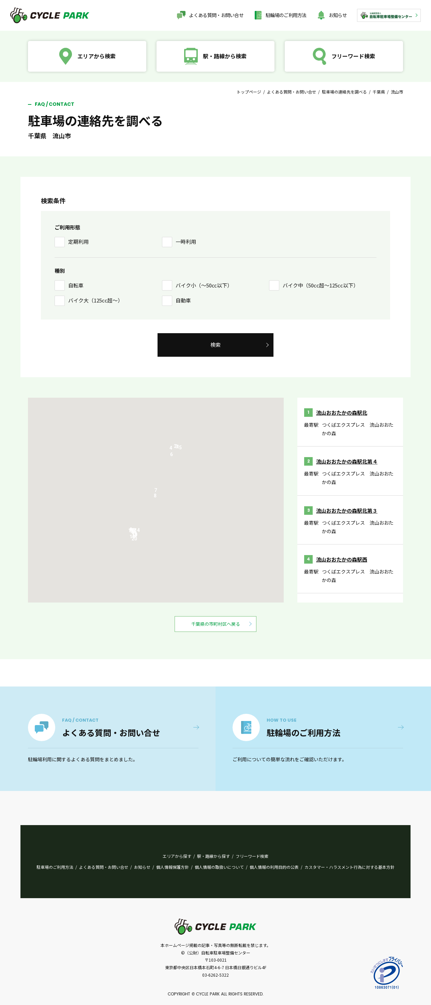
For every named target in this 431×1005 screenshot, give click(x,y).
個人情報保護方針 (172, 867)
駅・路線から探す (213, 856)
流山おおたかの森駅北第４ (346, 461)
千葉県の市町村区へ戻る (215, 624)
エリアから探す (177, 856)
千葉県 (379, 92)
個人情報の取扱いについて (219, 867)
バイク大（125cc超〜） (95, 300)
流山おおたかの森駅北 (341, 412)
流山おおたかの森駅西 (341, 559)
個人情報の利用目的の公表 (274, 867)
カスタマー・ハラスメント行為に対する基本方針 (349, 867)
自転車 (76, 285)
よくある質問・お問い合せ (216, 15)
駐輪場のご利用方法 (286, 15)
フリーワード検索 (252, 856)
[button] (180, 449)
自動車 (183, 300)
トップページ (249, 92)
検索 (215, 344)
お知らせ (338, 15)
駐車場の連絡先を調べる (344, 92)
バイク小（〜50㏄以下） (204, 285)
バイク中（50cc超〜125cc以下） (320, 285)
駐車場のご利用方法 (54, 867)
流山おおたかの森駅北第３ (346, 510)
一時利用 (186, 241)
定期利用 (78, 241)
